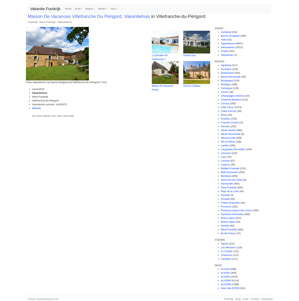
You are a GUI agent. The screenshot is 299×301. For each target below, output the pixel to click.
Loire (223, 156)
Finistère (225, 118)
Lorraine (225, 160)
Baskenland (227, 72)
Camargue (226, 88)
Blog (238, 299)
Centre (224, 92)
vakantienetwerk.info (47, 299)
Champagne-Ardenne (232, 95)
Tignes (224, 243)
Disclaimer (267, 299)
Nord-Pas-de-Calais (232, 179)
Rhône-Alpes (228, 221)
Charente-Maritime (231, 99)
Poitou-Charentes (230, 202)
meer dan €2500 (230, 288)
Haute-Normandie (230, 134)
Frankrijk (32, 22)
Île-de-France (228, 233)
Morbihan (226, 176)
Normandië (227, 183)
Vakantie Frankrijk (45, 9)
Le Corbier (226, 251)
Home (68, 8)
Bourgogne (227, 80)
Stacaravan (227, 54)
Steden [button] (102, 8)
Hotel (224, 39)
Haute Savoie (228, 130)
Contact (255, 299)
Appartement (228, 43)
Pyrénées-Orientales (232, 214)
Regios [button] (89, 8)
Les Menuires (228, 247)
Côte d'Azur (227, 107)
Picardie (225, 195)
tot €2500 (226, 284)
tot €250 (225, 272)
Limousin (226, 153)
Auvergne (226, 69)
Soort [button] (77, 8)
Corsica (225, 103)
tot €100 (225, 269)
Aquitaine (226, 65)
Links (245, 299)
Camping (226, 32)
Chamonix (226, 255)
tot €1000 (226, 280)
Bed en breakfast (230, 35)
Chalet (224, 51)
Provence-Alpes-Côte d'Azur (236, 210)
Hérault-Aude (228, 137)
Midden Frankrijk (230, 168)
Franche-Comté (229, 122)
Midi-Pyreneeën (229, 172)
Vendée (225, 225)
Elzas (224, 114)
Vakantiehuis (65, 22)
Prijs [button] (113, 8)
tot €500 (225, 276)
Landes (225, 145)
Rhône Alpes (228, 218)
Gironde (225, 126)
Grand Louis (189, 55)
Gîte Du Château (191, 86)
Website (36, 108)
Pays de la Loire (230, 191)
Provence (226, 206)
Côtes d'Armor (229, 111)
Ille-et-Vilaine (228, 141)
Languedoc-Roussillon (233, 149)
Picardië (225, 198)
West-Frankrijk (47, 22)
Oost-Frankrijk (228, 187)
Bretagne (226, 84)
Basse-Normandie (231, 76)
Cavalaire (226, 258)
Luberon (225, 164)
